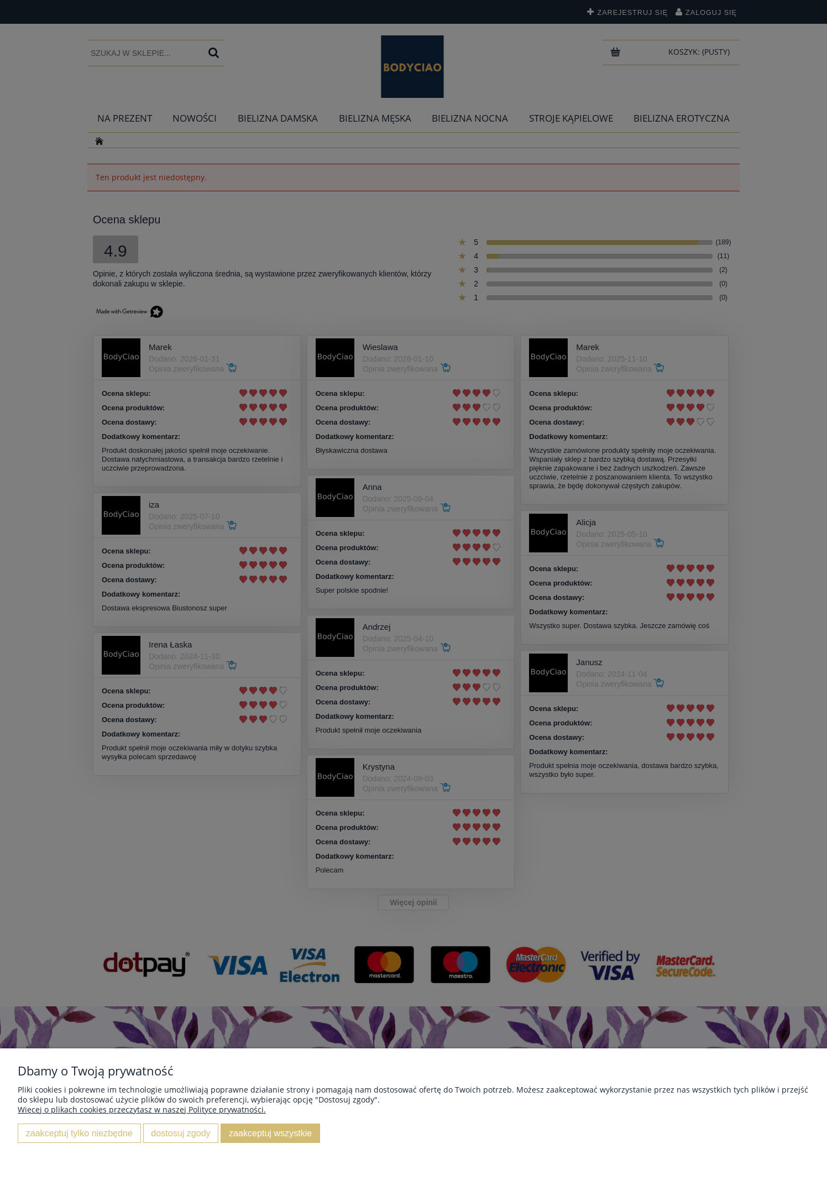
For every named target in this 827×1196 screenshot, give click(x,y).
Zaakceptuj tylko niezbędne (79, 1133)
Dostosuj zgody (180, 1133)
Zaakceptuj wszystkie (270, 1133)
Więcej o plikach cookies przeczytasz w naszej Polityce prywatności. (142, 1109)
